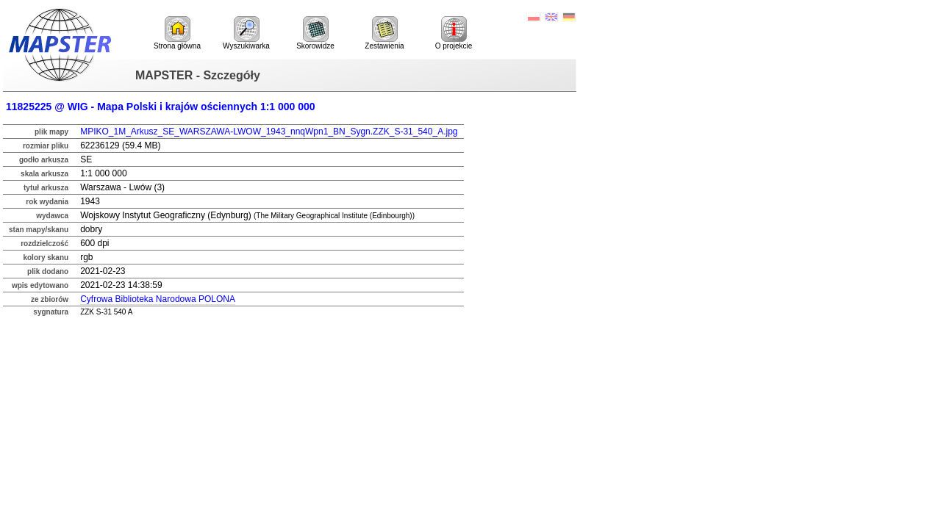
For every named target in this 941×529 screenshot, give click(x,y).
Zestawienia (384, 33)
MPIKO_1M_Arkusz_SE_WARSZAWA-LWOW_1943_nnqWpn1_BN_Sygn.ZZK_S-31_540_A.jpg (268, 131)
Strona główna (177, 33)
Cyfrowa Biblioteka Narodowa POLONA (157, 299)
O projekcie (454, 33)
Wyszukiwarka (246, 33)
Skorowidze (315, 33)
